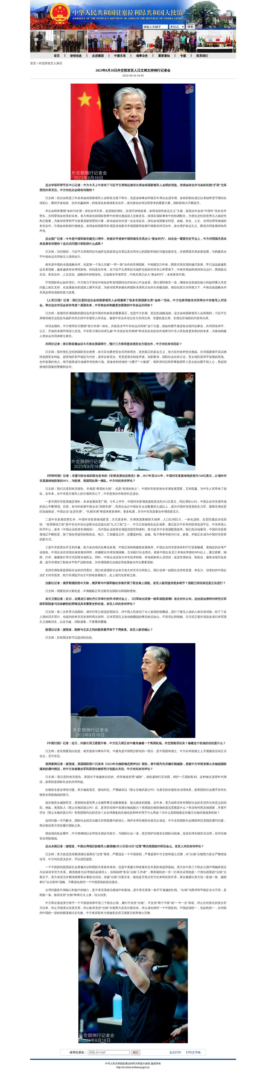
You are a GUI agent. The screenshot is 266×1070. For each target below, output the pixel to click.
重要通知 (164, 55)
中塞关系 (120, 55)
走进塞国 (98, 55)
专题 (183, 55)
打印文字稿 (193, 1052)
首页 (57, 55)
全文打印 (175, 1052)
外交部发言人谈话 (50, 63)
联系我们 (202, 55)
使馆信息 (76, 55)
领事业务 (142, 55)
